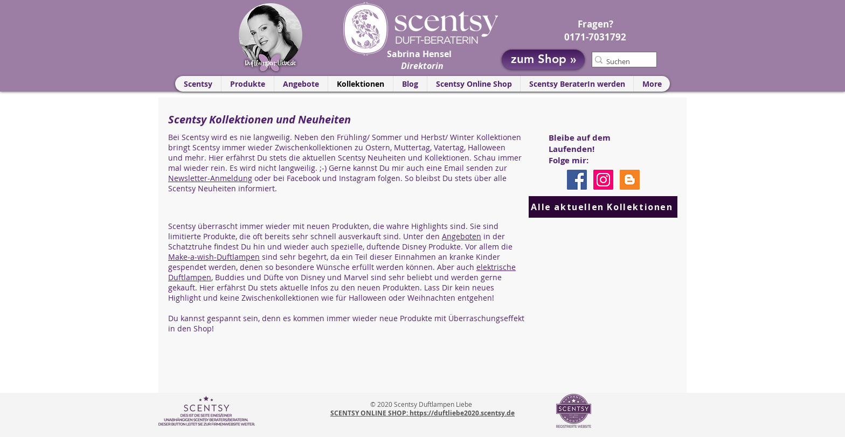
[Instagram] (603, 180)
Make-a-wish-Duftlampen (214, 257)
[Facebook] (577, 180)
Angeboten (461, 236)
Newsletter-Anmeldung (210, 178)
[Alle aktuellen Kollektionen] (603, 207)
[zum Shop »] (543, 60)
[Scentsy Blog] (630, 180)
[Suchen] (620, 61)
